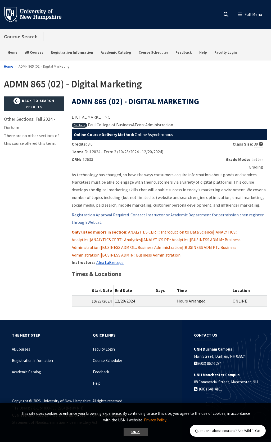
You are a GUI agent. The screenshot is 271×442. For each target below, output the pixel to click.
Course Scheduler (153, 52)
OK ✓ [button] (135, 432)
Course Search (21, 37)
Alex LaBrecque (110, 262)
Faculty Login (225, 52)
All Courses (34, 52)
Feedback (183, 52)
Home (12, 52)
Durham (79, 125)
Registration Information (72, 52)
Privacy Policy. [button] (155, 419)
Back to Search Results (33, 103)
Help (203, 52)
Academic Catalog (116, 52)
